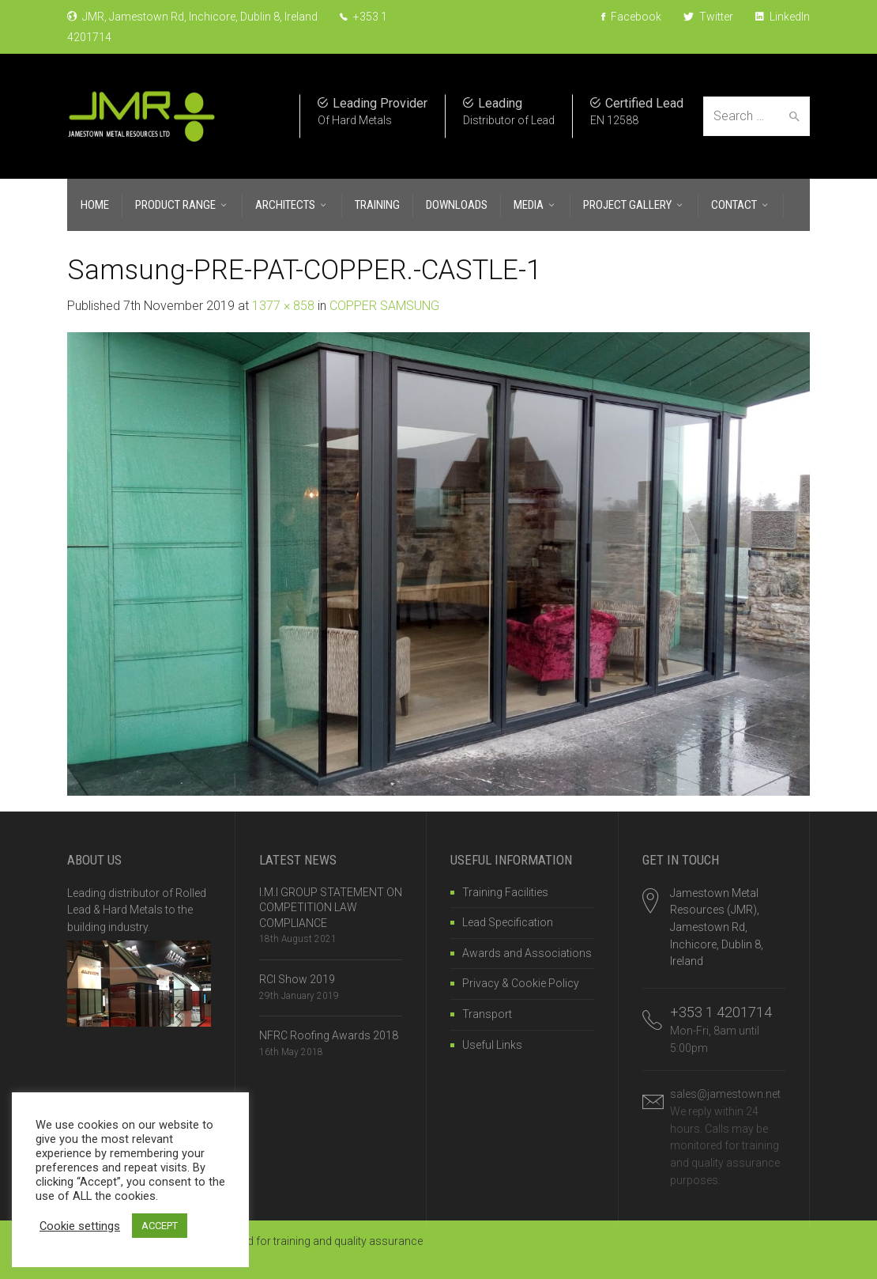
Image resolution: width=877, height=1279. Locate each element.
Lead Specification (507, 922)
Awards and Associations (527, 953)
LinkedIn (782, 16)
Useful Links (492, 1045)
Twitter (708, 16)
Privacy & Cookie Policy (520, 983)
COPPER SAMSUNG (384, 305)
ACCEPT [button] (159, 1226)
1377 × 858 (283, 305)
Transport (487, 1014)
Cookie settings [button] (80, 1226)
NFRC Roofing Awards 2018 (328, 1035)
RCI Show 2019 (297, 979)
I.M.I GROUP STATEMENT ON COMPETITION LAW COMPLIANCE (330, 907)
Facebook (631, 16)
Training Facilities (505, 892)
